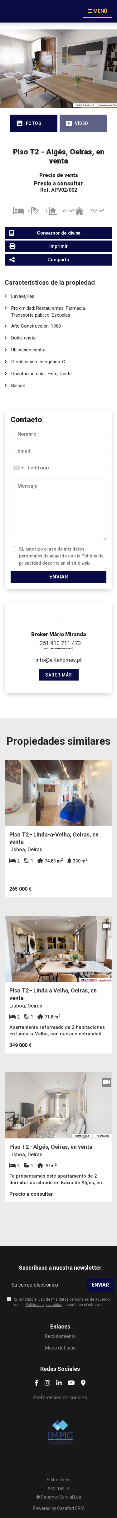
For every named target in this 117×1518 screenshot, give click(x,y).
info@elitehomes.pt (59, 660)
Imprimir (38, 246)
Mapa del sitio (60, 1348)
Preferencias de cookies (60, 1398)
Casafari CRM (70, 1508)
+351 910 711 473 (59, 643)
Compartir (39, 259)
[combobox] (58, 468)
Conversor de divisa (44, 233)
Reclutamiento (60, 1336)
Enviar (58, 576)
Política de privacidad (44, 1305)
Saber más (58, 674)
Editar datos (59, 1479)
